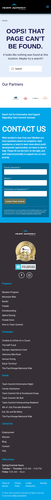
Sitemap (43, 483)
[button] (47, 7)
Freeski (5, 306)
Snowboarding (9, 310)
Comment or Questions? (16, 189)
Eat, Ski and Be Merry (12, 412)
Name (7, 178)
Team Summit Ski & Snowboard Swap (20, 393)
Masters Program (10, 292)
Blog (4, 441)
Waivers (6, 437)
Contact (6, 446)
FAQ (4, 451)
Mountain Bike (9, 297)
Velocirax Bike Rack (11, 354)
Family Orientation (11, 388)
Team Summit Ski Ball (12, 398)
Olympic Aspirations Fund (14, 349)
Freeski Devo (8, 320)
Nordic (5, 301)
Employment (8, 432)
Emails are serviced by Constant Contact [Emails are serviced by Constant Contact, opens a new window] (31, 213)
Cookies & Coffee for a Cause (16, 340)
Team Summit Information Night (17, 384)
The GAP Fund (9, 345)
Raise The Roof (9, 363)
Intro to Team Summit (12, 324)
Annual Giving (9, 359)
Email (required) (12, 167)
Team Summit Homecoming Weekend (20, 402)
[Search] (25, 69)
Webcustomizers (19, 496)
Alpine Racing (8, 315)
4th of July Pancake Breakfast (16, 407)
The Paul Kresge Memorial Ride (17, 368)
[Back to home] (14, 7)
